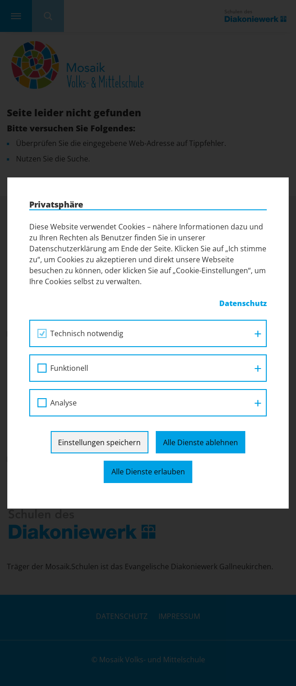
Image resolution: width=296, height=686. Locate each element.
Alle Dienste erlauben (148, 472)
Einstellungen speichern (99, 442)
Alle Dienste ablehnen (200, 442)
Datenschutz (243, 303)
